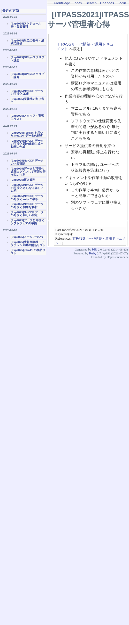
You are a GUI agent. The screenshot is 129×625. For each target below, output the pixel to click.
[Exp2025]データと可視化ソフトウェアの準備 (27, 222)
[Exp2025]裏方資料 (23, 179)
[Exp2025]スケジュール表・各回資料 (26, 25)
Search (91, 3)
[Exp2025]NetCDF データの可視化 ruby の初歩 (27, 198)
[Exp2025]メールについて (27, 236)
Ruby (92, 253)
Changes (107, 3)
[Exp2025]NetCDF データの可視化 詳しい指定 (27, 214)
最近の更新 (10, 11)
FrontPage (62, 3)
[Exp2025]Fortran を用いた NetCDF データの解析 (27, 134)
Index (78, 3)
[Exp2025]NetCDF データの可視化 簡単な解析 (27, 206)
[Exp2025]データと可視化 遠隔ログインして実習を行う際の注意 (28, 171)
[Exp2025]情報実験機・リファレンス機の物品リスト (28, 244)
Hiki (94, 249)
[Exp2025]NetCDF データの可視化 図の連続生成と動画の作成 (27, 143)
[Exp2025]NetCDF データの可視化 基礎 (27, 92)
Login (122, 3)
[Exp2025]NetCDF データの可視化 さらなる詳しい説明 (27, 187)
